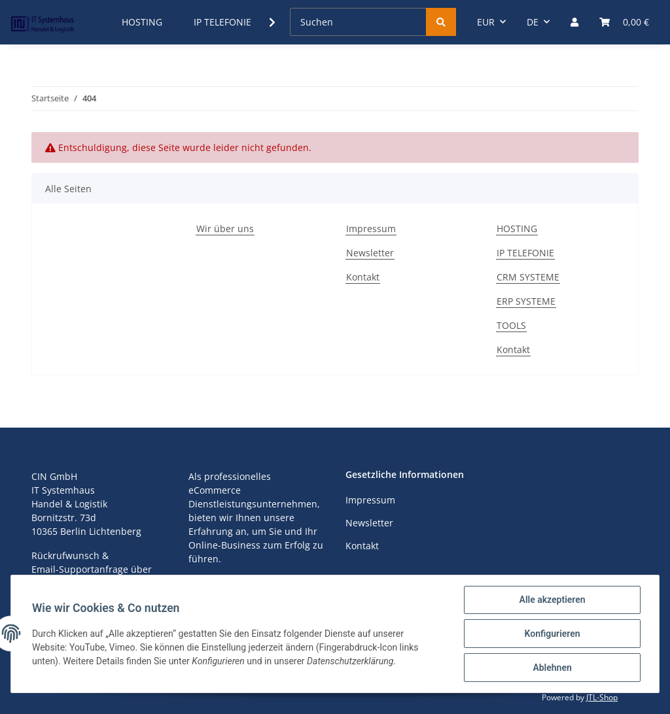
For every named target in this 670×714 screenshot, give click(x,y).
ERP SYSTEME (526, 301)
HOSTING (517, 228)
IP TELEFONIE (525, 252)
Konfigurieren (552, 633)
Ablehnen (552, 667)
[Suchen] (358, 22)
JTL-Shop (602, 697)
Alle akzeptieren (552, 599)
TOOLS (511, 325)
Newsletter (370, 252)
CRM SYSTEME (528, 277)
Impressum (371, 228)
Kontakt (362, 277)
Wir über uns (225, 228)
